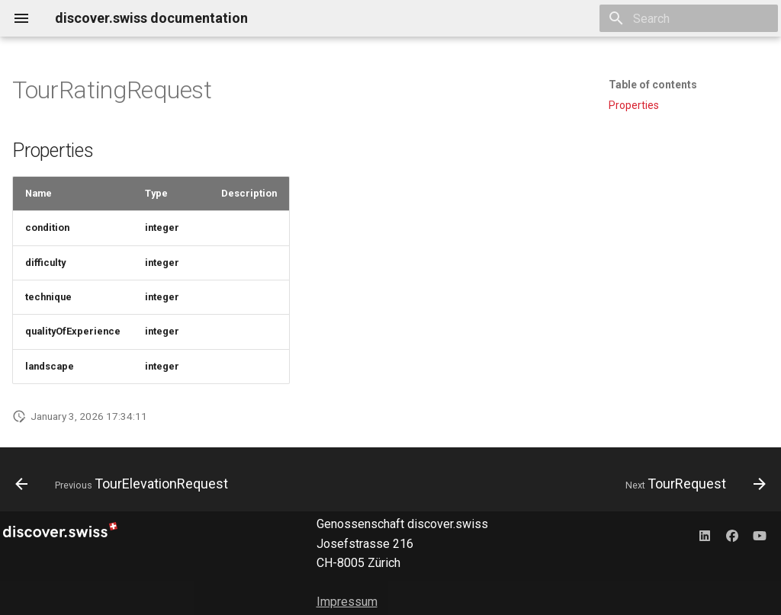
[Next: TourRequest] (692, 484)
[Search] (688, 18)
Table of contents (653, 84)
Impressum (347, 601)
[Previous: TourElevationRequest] (125, 484)
